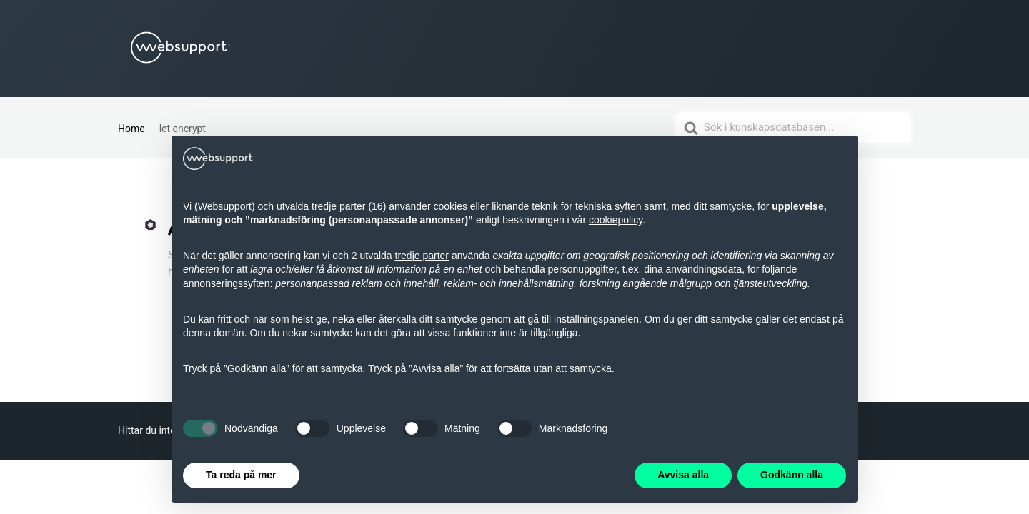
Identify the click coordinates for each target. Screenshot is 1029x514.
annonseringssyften (226, 283)
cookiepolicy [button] (615, 220)
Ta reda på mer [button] (241, 474)
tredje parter (422, 255)
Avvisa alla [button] (683, 474)
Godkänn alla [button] (791, 474)
